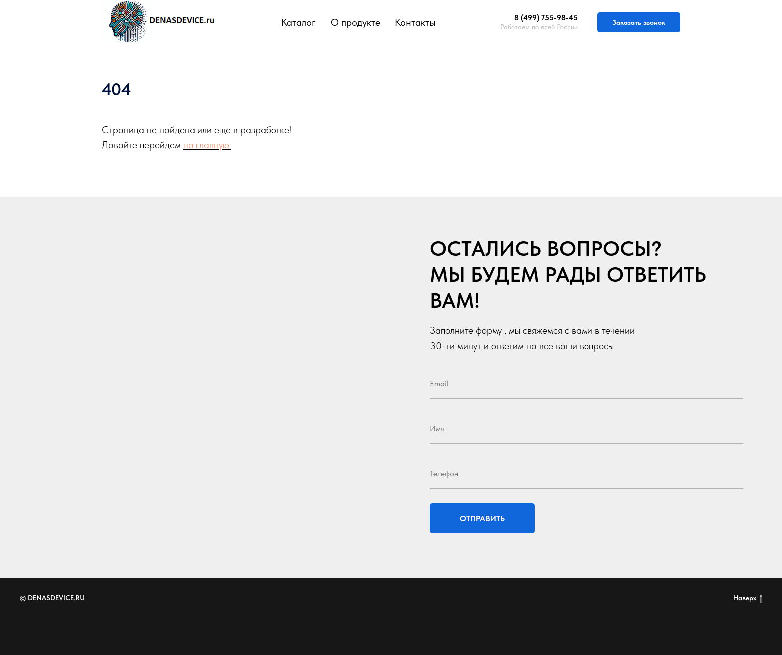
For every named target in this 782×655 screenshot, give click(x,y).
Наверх (747, 598)
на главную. (207, 145)
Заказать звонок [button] (638, 22)
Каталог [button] (298, 22)
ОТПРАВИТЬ (482, 518)
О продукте (355, 22)
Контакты (415, 22)
